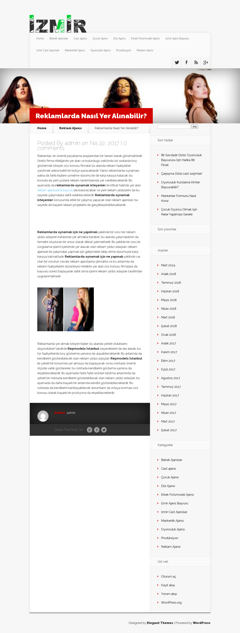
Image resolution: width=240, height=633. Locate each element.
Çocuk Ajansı (100, 38)
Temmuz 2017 (171, 387)
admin (72, 143)
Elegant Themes (160, 623)
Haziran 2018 (170, 291)
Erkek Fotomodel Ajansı (145, 38)
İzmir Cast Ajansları (47, 50)
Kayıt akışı (168, 585)
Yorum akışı (169, 594)
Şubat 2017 (169, 430)
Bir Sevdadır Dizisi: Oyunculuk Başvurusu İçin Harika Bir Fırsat (181, 160)
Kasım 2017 (169, 352)
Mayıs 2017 (169, 404)
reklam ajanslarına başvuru (55, 190)
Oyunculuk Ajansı (100, 50)
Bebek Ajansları (59, 38)
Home (40, 38)
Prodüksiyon (123, 50)
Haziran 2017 (170, 395)
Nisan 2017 (168, 413)
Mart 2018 (168, 317)
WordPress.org (171, 602)
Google (89, 430)
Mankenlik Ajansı (75, 50)
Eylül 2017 (168, 369)
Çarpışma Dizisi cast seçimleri (181, 173)
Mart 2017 (168, 421)
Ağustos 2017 (170, 378)
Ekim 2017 (168, 361)
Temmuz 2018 (171, 282)
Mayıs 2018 (169, 300)
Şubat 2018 (169, 326)
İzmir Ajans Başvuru (177, 38)
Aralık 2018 (168, 274)
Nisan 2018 (168, 308)
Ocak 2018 (168, 334)
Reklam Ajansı (145, 50)
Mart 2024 (168, 265)
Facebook (97, 430)
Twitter (104, 430)
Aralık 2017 (168, 343)
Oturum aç (168, 576)
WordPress (201, 623)
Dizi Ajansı (119, 38)
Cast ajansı (80, 38)
